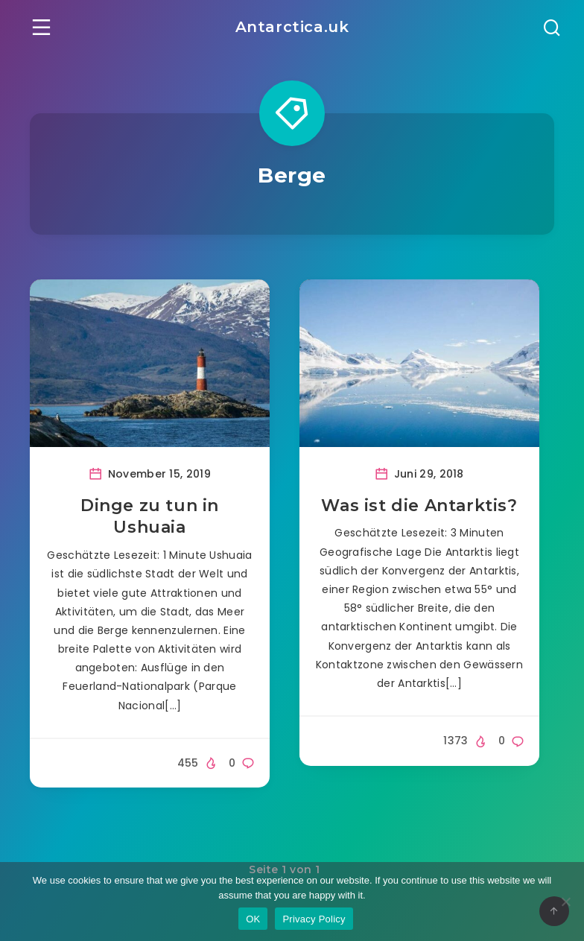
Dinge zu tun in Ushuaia (149, 516)
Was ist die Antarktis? (419, 505)
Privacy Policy (313, 919)
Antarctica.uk (292, 27)
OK (253, 919)
